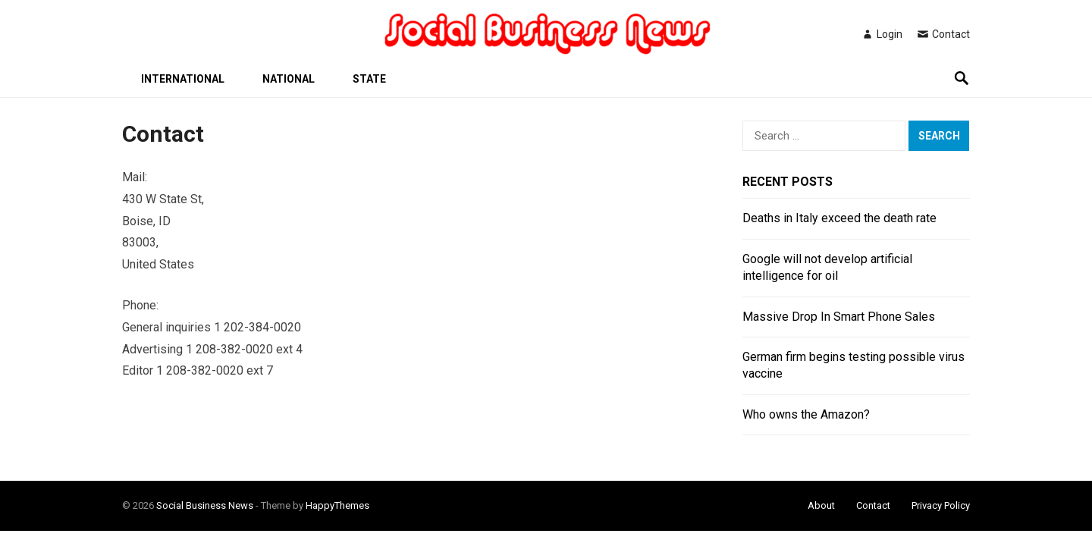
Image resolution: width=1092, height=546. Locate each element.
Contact (943, 34)
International (182, 79)
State (369, 79)
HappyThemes (337, 505)
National (288, 79)
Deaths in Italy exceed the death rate (839, 218)
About (821, 505)
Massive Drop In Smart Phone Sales (838, 316)
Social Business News (204, 505)
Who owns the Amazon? (806, 414)
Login (881, 34)
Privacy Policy (941, 505)
